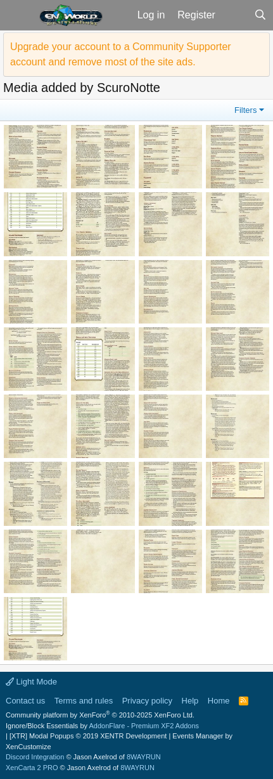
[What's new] (235, 15)
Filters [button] (245, 110)
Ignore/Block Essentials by (102, 726)
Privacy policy (147, 700)
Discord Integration (35, 757)
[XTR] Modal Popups (88, 736)
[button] (18, 15)
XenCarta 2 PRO (32, 767)
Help (190, 700)
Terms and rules (83, 700)
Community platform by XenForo (100, 715)
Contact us (25, 700)
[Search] (260, 15)
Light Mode (31, 681)
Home (219, 700)
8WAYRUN (144, 757)
